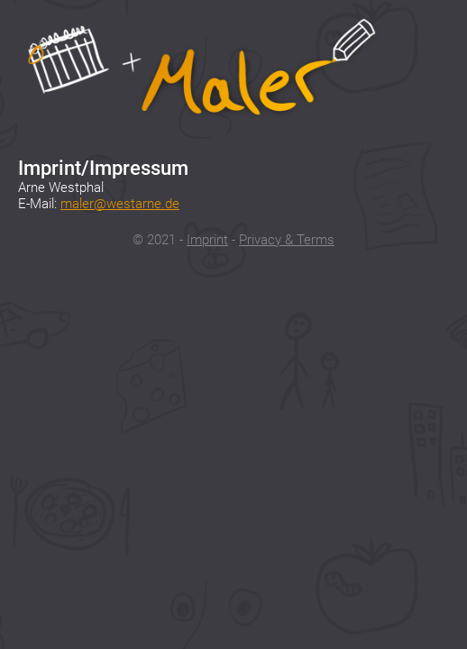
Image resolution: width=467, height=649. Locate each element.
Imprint (207, 240)
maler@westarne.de (119, 204)
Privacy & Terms (286, 240)
